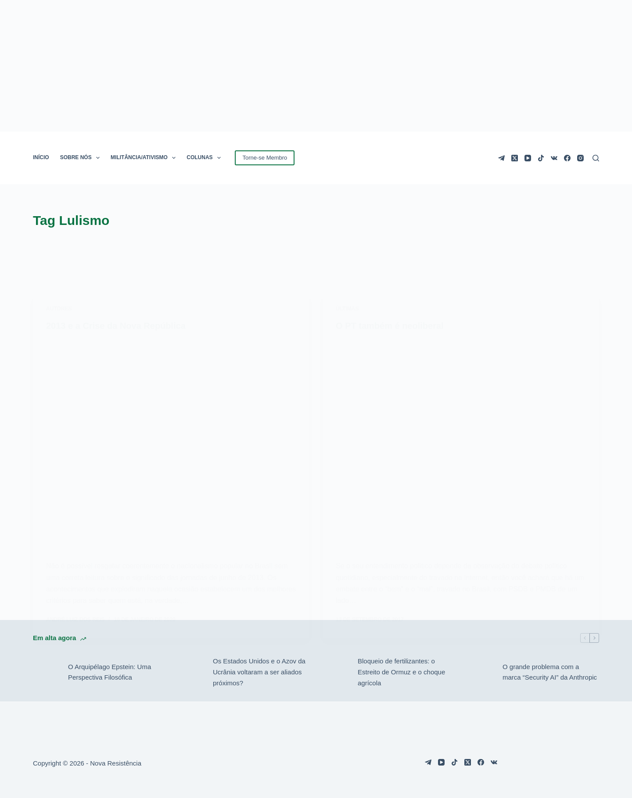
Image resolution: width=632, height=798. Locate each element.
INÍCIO (41, 157)
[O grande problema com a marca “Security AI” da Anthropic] (480, 672)
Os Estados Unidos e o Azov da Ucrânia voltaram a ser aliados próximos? (259, 672)
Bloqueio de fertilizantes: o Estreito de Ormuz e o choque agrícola (401, 672)
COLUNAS (205, 158)
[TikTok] (541, 158)
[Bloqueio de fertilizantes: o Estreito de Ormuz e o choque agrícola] (336, 672)
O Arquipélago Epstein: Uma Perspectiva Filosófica (109, 672)
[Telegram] (501, 158)
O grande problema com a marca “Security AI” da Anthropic (550, 672)
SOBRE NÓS (81, 158)
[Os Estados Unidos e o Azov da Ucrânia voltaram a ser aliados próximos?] (191, 672)
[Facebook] (567, 158)
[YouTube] (527, 158)
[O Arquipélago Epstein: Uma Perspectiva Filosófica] (46, 672)
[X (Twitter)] (514, 158)
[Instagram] (580, 158)
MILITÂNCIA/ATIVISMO (145, 158)
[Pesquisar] (595, 158)
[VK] (554, 158)
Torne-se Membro (264, 157)
